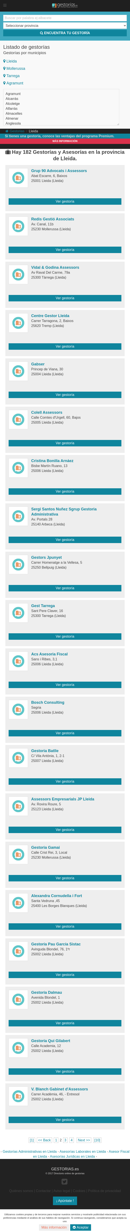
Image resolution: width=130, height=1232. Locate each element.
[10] (97, 1140)
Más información (54, 1227)
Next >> (84, 1140)
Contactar (43, 1191)
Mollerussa (14, 68)
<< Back (44, 1140)
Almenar (12, 118)
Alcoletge (13, 103)
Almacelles (14, 113)
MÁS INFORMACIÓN (65, 141)
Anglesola (13, 123)
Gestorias (14, 131)
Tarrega (11, 76)
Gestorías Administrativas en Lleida (30, 1151)
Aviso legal (61, 1191)
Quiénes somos (21, 1191)
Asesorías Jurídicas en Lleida (72, 1156)
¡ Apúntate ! (65, 1201)
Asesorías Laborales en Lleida (83, 1151)
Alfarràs (11, 108)
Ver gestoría (65, 201)
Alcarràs (12, 99)
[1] (32, 1140)
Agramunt (13, 83)
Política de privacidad (104, 1191)
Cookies (79, 1191)
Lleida (10, 61)
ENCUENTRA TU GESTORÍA (65, 33)
